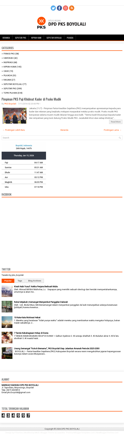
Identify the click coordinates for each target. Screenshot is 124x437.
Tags (20, 281)
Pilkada (70, 37)
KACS (37, 433)
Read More (116, 122)
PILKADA (8, 75)
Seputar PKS (20, 37)
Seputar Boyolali (54, 37)
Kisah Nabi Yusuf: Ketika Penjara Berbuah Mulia (36, 286)
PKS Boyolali (10, 103)
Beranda (6, 37)
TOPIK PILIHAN (10, 93)
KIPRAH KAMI (10, 67)
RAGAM (7, 80)
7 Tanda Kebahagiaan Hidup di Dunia (31, 333)
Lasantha (61, 433)
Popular (8, 281)
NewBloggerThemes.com (107, 433)
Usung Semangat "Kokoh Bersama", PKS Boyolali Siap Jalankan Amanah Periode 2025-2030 (56, 348)
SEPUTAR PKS (10, 88)
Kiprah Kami (36, 37)
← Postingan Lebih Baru (14, 130)
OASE (6, 71)
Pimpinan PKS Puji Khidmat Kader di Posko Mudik (31, 99)
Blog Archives (34, 281)
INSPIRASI (8, 62)
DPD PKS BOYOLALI (70, 429)
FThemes (19, 433)
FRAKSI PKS (9, 53)
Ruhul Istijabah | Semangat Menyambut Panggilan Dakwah (41, 302)
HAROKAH (8, 58)
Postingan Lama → (112, 130)
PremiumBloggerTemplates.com (80, 433)
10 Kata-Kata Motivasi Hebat (27, 317)
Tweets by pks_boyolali (13, 275)
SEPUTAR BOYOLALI (13, 84)
